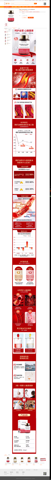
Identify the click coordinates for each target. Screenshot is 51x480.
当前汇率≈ (26, 0)
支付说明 (11, 473)
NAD (11, 4)
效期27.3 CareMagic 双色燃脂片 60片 (8, 34)
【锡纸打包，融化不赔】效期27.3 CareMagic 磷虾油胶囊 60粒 (9, 40)
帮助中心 (45, 0)
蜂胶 (19, 4)
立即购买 (25, 17)
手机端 (43, 0)
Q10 (20, 4)
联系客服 (40, 0)
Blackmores (27, 4)
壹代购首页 (30, 0)
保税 (12, 4)
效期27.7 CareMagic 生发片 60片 (8, 43)
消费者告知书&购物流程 (6, 473)
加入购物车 (31, 17)
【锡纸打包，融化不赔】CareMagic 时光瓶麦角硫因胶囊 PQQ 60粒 (15, 464)
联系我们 (23, 473)
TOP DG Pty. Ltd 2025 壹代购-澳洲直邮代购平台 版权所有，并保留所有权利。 (27, 478)
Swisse (25, 4)
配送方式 (11, 474)
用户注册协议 (5, 474)
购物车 (37, 0)
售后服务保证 (17, 473)
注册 (13, 0)
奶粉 (14, 4)
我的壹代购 (33, 0)
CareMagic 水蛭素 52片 (8, 31)
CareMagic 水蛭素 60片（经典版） (8, 37)
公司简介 (23, 474)
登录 (12, 0)
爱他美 (23, 4)
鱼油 (15, 4)
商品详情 (14, 28)
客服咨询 (19, 28)
